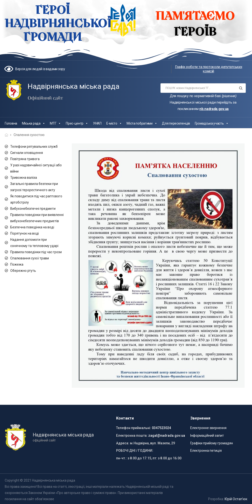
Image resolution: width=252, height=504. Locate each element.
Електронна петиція (206, 450)
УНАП (97, 123)
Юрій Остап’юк (236, 499)
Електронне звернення (208, 428)
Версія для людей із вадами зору (40, 69)
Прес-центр (77, 123)
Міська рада (33, 123)
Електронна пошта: (132, 435)
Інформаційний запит (207, 435)
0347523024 (161, 428)
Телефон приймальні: (133, 428)
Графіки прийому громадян (211, 443)
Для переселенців (176, 123)
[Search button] (241, 88)
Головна (11, 123)
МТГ (55, 123)
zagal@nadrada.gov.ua (166, 435)
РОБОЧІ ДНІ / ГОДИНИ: (134, 450)
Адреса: (122, 443)
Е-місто (114, 123)
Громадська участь (212, 123)
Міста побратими (142, 123)
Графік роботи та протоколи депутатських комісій (208, 69)
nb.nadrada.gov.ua (214, 109)
